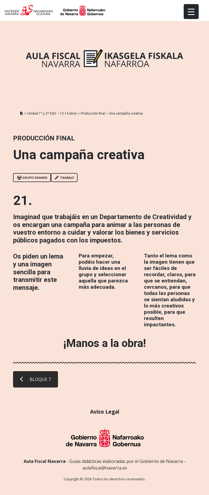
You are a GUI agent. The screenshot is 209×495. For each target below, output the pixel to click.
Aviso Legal (104, 411)
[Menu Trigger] (191, 11)
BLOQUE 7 (35, 379)
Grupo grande (32, 178)
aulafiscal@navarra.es (104, 468)
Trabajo (64, 178)
